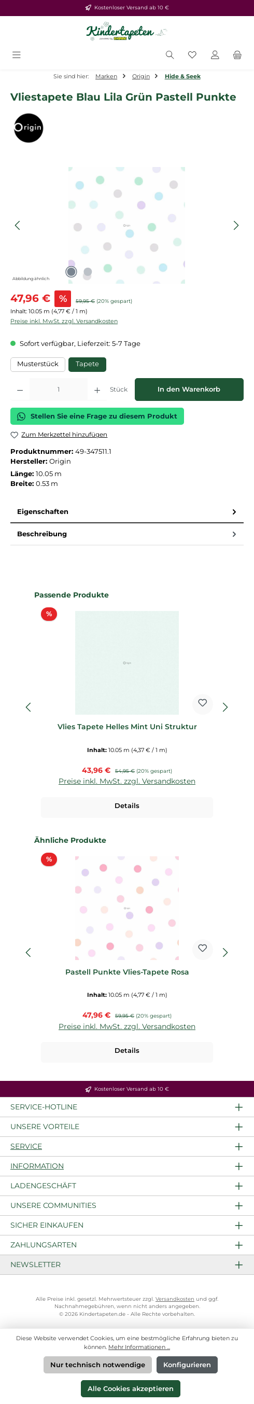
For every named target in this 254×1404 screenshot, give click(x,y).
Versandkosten (175, 1299)
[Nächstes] (236, 225)
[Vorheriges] (18, 225)
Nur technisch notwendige (97, 1365)
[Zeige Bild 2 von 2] (87, 272)
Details (127, 806)
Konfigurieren (187, 1365)
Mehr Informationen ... (139, 1347)
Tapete (87, 364)
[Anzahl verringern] (20, 389)
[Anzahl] (58, 389)
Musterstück (38, 364)
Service (26, 1146)
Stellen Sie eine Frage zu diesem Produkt (97, 416)
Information (37, 1166)
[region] (127, 225)
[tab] (127, 512)
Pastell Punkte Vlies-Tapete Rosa (127, 972)
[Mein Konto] (215, 55)
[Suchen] (170, 55)
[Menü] (16, 55)
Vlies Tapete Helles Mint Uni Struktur (127, 726)
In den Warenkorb (189, 389)
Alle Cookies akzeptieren (131, 1389)
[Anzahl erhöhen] (97, 389)
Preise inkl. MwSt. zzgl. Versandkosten (64, 321)
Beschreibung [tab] (127, 534)
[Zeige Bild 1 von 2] (71, 272)
